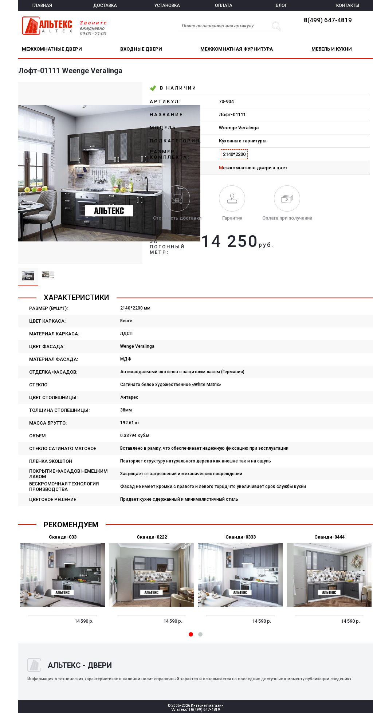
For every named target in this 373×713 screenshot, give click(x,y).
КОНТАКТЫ (347, 5)
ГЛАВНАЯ (42, 5)
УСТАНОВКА (167, 5)
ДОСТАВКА (105, 5)
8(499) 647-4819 (328, 20)
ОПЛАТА (223, 5)
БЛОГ (281, 5)
